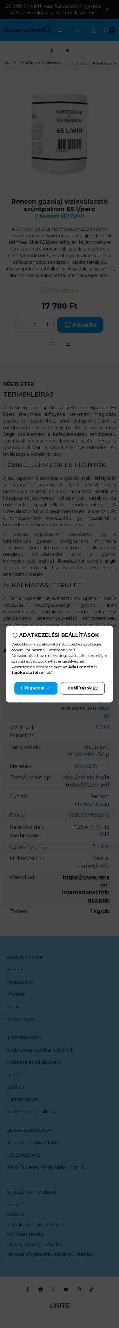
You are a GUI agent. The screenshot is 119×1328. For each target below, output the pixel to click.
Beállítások (83, 688)
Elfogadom (36, 688)
